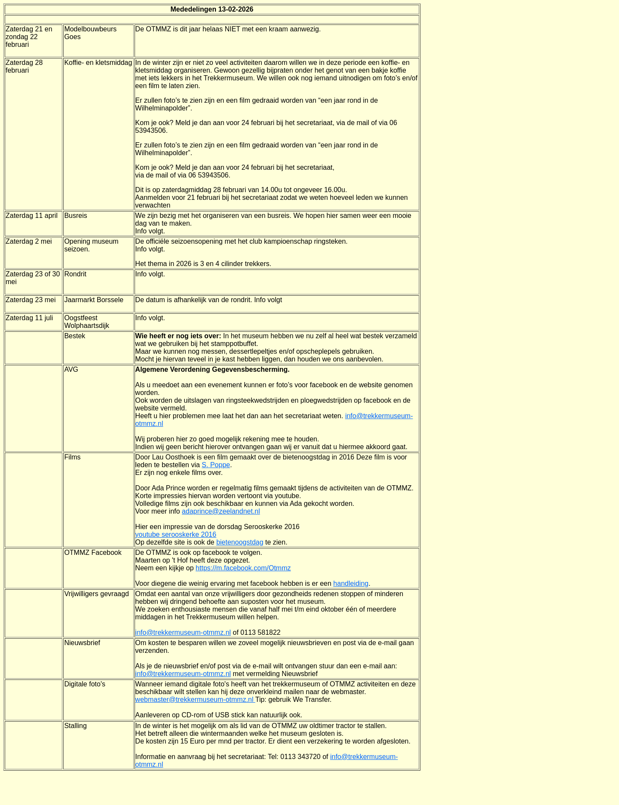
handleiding (350, 583)
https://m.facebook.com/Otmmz (243, 568)
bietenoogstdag (239, 542)
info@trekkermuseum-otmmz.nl (183, 632)
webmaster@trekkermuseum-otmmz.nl (195, 699)
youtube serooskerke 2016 (176, 534)
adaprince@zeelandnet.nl (221, 511)
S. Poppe (216, 464)
